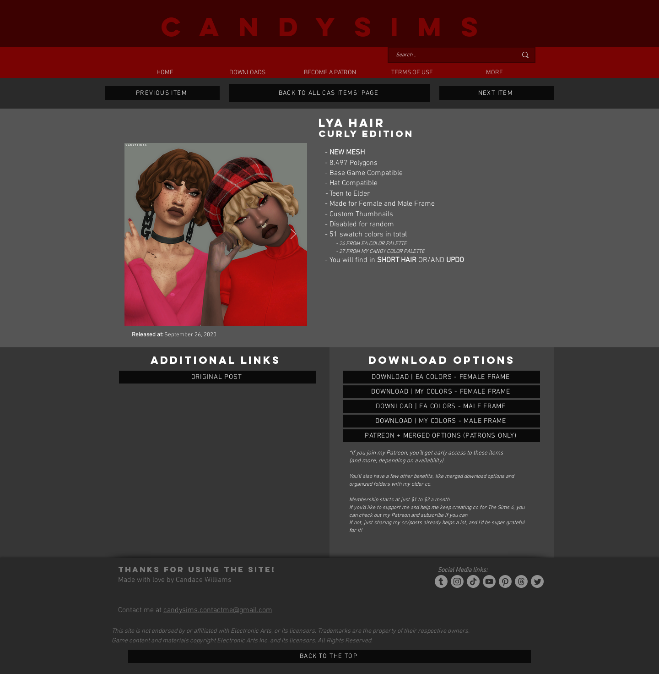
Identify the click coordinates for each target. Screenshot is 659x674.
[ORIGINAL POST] (217, 377)
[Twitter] (537, 581)
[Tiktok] (473, 581)
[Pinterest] (505, 581)
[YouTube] (489, 581)
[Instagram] (457, 581)
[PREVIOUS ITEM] (162, 93)
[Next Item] (293, 234)
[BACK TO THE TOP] (329, 656)
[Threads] (521, 581)
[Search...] (449, 55)
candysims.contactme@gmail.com (217, 610)
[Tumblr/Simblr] (441, 581)
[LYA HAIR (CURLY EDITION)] (441, 377)
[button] (247, 73)
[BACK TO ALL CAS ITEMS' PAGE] (329, 93)
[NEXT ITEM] (496, 93)
